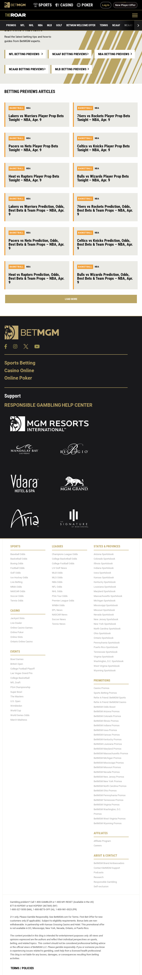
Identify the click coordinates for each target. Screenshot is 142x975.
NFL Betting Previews (24, 54)
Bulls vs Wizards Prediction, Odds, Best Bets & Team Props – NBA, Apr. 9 (105, 278)
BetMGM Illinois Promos (106, 721)
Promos (11, 25)
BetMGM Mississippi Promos (109, 762)
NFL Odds (57, 586)
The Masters (17, 696)
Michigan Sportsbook (105, 600)
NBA (40, 25)
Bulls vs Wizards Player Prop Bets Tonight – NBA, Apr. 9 (103, 178)
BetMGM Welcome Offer (80, 25)
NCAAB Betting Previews (26, 69)
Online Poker (18, 378)
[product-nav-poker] (85, 5)
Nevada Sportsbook (104, 614)
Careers (98, 845)
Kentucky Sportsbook (105, 582)
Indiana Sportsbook (104, 568)
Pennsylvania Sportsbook (107, 642)
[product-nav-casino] (64, 5)
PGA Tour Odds (60, 596)
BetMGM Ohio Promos (105, 790)
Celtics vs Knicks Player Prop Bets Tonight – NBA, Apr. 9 (103, 148)
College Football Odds (63, 563)
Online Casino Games (21, 627)
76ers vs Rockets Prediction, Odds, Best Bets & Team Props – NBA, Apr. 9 (105, 210)
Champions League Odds (65, 554)
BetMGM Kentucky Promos (108, 739)
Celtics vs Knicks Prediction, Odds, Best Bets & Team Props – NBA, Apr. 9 (105, 244)
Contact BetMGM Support (107, 868)
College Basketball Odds (64, 558)
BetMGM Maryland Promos (107, 748)
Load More (71, 299)
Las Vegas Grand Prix (21, 673)
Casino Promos (101, 688)
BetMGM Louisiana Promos (108, 744)
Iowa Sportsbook (102, 572)
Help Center (77, 405)
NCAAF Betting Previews (69, 54)
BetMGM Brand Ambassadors (109, 863)
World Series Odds (20, 715)
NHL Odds (57, 591)
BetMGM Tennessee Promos (108, 800)
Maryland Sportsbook (105, 591)
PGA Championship (20, 687)
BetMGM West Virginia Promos (110, 818)
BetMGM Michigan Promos (107, 758)
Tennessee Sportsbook (106, 652)
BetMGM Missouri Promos (107, 767)
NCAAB (129, 25)
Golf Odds (15, 572)
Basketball (17, 108)
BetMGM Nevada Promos (107, 772)
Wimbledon (16, 705)
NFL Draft (15, 682)
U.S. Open (15, 701)
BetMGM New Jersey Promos (109, 776)
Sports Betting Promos (105, 692)
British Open (16, 664)
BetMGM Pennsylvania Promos (110, 795)
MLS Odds (57, 577)
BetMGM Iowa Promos (105, 730)
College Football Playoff (22, 668)
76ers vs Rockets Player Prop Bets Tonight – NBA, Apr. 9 (103, 118)
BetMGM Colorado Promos (107, 716)
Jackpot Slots (17, 618)
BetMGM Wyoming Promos (108, 823)
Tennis (104, 25)
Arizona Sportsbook (104, 554)
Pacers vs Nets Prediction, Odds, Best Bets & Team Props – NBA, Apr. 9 (36, 244)
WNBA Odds (58, 605)
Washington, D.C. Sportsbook (109, 661)
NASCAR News (59, 614)
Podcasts (99, 872)
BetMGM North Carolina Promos (110, 786)
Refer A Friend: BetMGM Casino (110, 702)
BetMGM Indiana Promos (107, 725)
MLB (49, 25)
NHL (31, 25)
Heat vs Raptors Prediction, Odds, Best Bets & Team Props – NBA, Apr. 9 (36, 278)
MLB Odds (57, 572)
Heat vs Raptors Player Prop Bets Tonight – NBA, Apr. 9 (34, 178)
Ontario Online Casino (21, 641)
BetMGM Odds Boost (104, 707)
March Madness (18, 719)
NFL (22, 25)
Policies (28, 968)
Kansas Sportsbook (104, 577)
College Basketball (20, 678)
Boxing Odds (16, 563)
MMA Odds (16, 586)
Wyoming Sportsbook (105, 670)
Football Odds (17, 568)
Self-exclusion (101, 886)
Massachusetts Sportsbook (108, 596)
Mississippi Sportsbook (106, 605)
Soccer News (59, 619)
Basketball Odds (18, 558)
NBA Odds (57, 582)
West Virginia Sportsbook (107, 666)
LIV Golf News (59, 568)
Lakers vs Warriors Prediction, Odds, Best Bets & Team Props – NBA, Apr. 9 (36, 210)
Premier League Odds (63, 600)
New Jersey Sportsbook (106, 619)
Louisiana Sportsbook (105, 586)
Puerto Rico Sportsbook (106, 647)
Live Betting (16, 582)
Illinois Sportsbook (103, 563)
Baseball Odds (17, 554)
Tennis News (58, 624)
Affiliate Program (102, 841)
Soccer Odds (17, 596)
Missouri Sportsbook (104, 610)
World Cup (15, 710)
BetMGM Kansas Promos (107, 734)
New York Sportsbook (105, 624)
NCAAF (116, 25)
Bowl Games (17, 659)
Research (99, 877)
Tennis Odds (16, 600)
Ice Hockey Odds (19, 577)
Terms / (16, 968)
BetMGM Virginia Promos (107, 804)
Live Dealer (16, 623)
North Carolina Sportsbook (107, 628)
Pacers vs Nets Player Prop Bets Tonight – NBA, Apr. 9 (33, 148)
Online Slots (16, 637)
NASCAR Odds (17, 591)
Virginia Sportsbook (104, 656)
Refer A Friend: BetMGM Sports (110, 697)
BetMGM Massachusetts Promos (111, 753)
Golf (59, 25)
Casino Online (19, 370)
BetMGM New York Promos (108, 781)
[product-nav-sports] (43, 5)
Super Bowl (16, 692)
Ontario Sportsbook (104, 638)
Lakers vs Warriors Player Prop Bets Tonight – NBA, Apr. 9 (36, 118)
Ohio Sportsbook (102, 633)
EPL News (57, 610)
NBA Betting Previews (113, 54)
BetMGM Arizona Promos (107, 711)
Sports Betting (19, 363)
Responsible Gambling (32, 405)
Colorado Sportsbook (104, 558)
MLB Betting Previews (70, 69)
